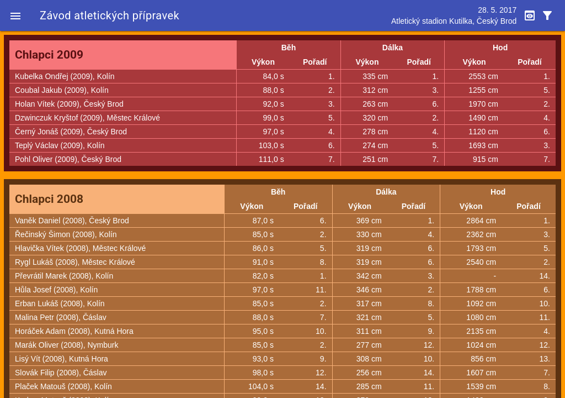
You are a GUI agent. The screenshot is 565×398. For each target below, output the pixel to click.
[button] (15, 15)
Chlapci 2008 (49, 199)
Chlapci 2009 (49, 54)
